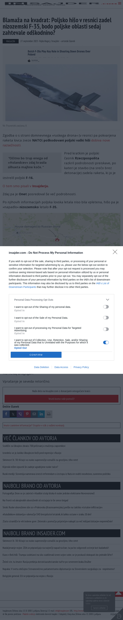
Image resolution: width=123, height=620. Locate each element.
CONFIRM (36, 355)
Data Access (61, 367)
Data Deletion (41, 367)
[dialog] (61, 310)
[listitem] (61, 300)
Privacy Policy (81, 367)
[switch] (106, 307)
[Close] (116, 253)
